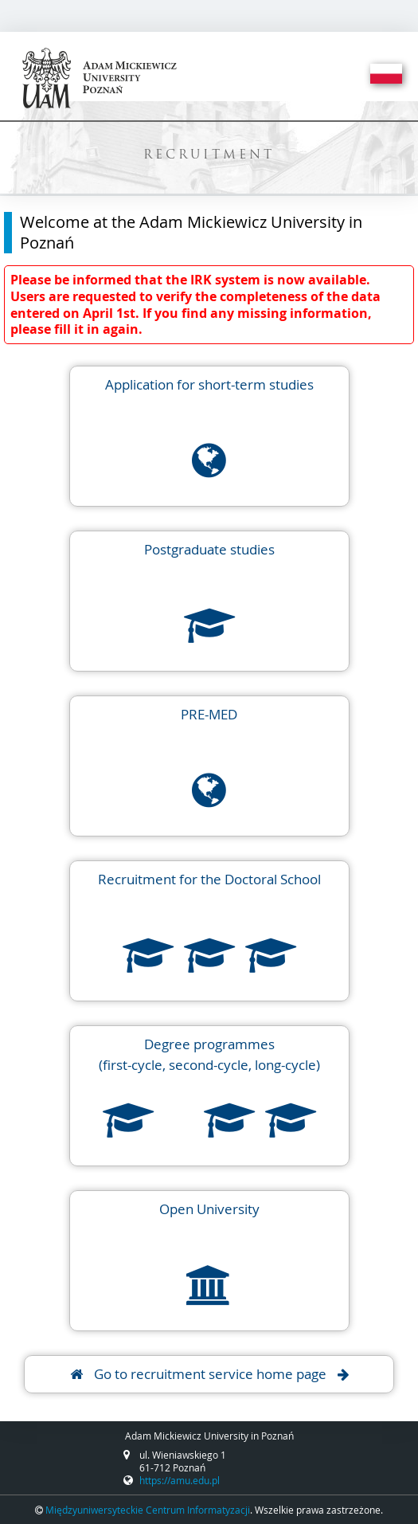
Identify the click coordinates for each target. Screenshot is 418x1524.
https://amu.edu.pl (179, 1480)
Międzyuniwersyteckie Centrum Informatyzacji (147, 1509)
